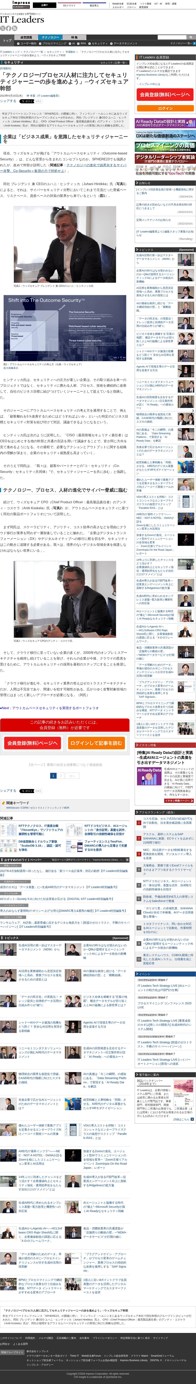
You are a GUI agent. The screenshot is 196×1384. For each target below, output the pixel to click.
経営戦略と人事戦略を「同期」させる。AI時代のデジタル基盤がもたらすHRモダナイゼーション (104, 1103)
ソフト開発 (145, 4)
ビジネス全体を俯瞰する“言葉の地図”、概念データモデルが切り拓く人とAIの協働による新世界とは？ (105, 1001)
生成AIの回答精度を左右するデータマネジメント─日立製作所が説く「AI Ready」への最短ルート (104, 1052)
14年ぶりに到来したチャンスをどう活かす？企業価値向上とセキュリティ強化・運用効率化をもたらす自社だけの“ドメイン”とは (155, 567)
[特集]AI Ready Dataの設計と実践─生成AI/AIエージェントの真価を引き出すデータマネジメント (165, 758)
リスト (38, 101)
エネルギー (118, 7)
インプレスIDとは (149, 84)
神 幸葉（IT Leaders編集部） (44, 95)
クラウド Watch (139, 1355)
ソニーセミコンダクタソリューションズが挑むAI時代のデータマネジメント (40, 1052)
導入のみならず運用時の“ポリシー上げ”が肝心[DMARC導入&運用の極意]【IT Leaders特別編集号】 (63, 910)
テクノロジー (50, 37)
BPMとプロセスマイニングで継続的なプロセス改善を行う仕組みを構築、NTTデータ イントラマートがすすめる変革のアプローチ (155, 710)
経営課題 (26, 37)
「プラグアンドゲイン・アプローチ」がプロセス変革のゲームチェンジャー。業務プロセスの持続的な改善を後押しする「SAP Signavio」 (104, 1262)
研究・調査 (171, 4)
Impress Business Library (151, 74)
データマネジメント (126, 43)
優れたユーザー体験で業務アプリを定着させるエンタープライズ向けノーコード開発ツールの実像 (40, 1129)
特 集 (74, 37)
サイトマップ (160, 1338)
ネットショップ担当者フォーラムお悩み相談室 (91, 1360)
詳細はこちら (181, 1119)
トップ (7, 40)
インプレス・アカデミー (40, 1364)
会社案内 (84, 1338)
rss (14, 28)
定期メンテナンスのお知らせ (153, 219)
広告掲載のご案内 (66, 1338)
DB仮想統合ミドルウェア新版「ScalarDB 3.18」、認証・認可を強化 (40, 845)
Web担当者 (118, 4)
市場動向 (70, 51)
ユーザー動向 (29, 43)
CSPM (24, 807)
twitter (3, 28)
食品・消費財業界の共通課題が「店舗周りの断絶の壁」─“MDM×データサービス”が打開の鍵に (105, 1232)
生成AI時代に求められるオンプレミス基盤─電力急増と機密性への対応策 (40, 1206)
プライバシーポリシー (105, 1338)
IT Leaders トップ (10, 51)
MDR (66, 807)
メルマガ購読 (46, 1338)
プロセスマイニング (54, 43)
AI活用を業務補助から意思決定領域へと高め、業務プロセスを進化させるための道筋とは (40, 975)
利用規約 (30, 1338)
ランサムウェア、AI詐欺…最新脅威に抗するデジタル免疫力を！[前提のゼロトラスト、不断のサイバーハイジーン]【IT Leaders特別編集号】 (64, 924)
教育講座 (143, 7)
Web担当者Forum (91, 1355)
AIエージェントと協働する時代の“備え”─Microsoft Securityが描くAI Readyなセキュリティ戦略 (104, 1206)
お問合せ (5, 1344)
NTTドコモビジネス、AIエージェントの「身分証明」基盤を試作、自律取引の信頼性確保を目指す (106, 830)
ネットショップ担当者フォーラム (45, 1360)
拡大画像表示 (10, 368)
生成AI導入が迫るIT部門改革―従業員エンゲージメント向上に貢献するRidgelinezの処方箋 (104, 1181)
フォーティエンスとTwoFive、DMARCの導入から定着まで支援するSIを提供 (106, 845)
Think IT (74, 1355)
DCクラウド (69, 5)
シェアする (8, 101)
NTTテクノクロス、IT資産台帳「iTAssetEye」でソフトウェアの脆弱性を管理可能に (41, 830)
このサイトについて (11, 1338)
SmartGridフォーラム (162, 1355)
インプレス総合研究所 (116, 1355)
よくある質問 (20, 1344)
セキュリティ (100, 43)
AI (73, 43)
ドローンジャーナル (175, 1360)
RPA (83, 43)
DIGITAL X (156, 1360)
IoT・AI (158, 4)
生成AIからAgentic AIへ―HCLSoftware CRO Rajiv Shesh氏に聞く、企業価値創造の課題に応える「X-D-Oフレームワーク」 (154, 634)
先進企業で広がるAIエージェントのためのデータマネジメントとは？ (40, 1103)
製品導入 (94, 5)
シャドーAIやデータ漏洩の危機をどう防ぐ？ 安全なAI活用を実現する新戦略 (40, 1026)
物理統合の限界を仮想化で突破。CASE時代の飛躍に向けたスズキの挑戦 (40, 1078)
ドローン (131, 7)
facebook (8, 28)
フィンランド (54, 807)
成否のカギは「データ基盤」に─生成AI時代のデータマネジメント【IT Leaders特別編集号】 (59, 887)
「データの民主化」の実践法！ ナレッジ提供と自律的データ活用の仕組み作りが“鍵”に (40, 1001)
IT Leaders (22, 19)
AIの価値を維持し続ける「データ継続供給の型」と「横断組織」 (154, 307)
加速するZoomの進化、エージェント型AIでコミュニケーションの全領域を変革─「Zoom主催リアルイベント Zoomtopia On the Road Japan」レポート (105, 1159)
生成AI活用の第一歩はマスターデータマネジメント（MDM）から (155, 259)
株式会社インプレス (38, 1351)
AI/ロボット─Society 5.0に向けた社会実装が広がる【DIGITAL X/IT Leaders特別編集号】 (57, 899)
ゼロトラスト (37, 807)
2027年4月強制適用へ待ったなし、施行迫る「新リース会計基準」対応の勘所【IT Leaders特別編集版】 (64, 873)
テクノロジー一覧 (33, 51)
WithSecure (12, 807)
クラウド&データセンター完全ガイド (47, 1355)
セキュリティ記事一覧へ (113, 62)
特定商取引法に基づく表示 (135, 1338)
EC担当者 (132, 4)
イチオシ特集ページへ (178, 800)
